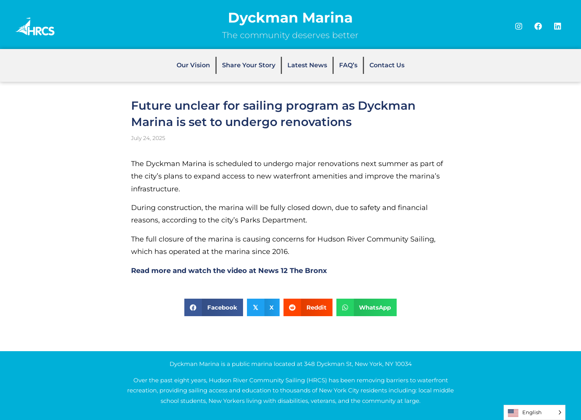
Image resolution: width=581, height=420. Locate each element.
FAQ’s (348, 65)
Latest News (307, 65)
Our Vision (193, 65)
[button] (519, 26)
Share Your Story (248, 65)
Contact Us (386, 65)
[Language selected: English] (534, 412)
